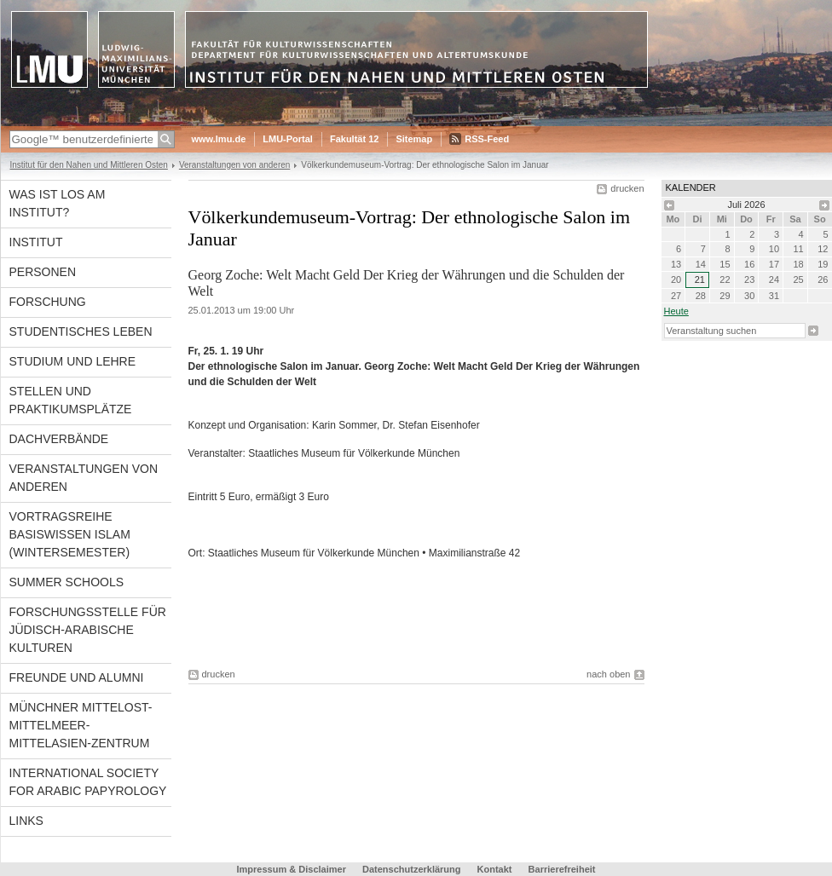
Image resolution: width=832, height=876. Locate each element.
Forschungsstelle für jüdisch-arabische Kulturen (87, 629)
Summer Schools (66, 582)
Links (26, 820)
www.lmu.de (219, 139)
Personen (43, 272)
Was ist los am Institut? (57, 203)
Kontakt (494, 869)
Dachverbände (59, 439)
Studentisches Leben (81, 331)
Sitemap (414, 139)
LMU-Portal (288, 139)
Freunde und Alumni (76, 677)
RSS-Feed (487, 139)
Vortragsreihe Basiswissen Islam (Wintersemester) (69, 534)
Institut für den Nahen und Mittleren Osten (89, 165)
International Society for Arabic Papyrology (88, 782)
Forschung (47, 301)
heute (676, 311)
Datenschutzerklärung (411, 869)
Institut (36, 242)
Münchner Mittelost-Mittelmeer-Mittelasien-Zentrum (81, 725)
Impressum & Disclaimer (291, 869)
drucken (627, 188)
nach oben (608, 674)
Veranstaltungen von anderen (234, 165)
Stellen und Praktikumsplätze (70, 400)
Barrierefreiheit (562, 869)
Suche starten (813, 331)
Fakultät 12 (354, 139)
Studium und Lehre (72, 361)
